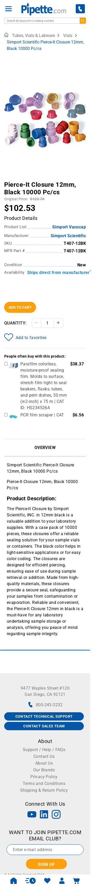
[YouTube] (31, 815)
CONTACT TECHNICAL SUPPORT (44, 716)
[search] (83, 20)
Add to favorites (25, 337)
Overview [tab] (45, 447)
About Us (44, 763)
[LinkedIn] (44, 815)
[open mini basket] (76, 881)
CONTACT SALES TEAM (43, 726)
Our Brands (44, 769)
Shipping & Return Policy (44, 790)
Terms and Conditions (44, 783)
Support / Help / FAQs (44, 749)
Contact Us (44, 756)
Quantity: (15, 323)
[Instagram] (56, 815)
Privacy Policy (44, 776)
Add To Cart (20, 307)
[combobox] (45, 20)
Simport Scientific (68, 235)
